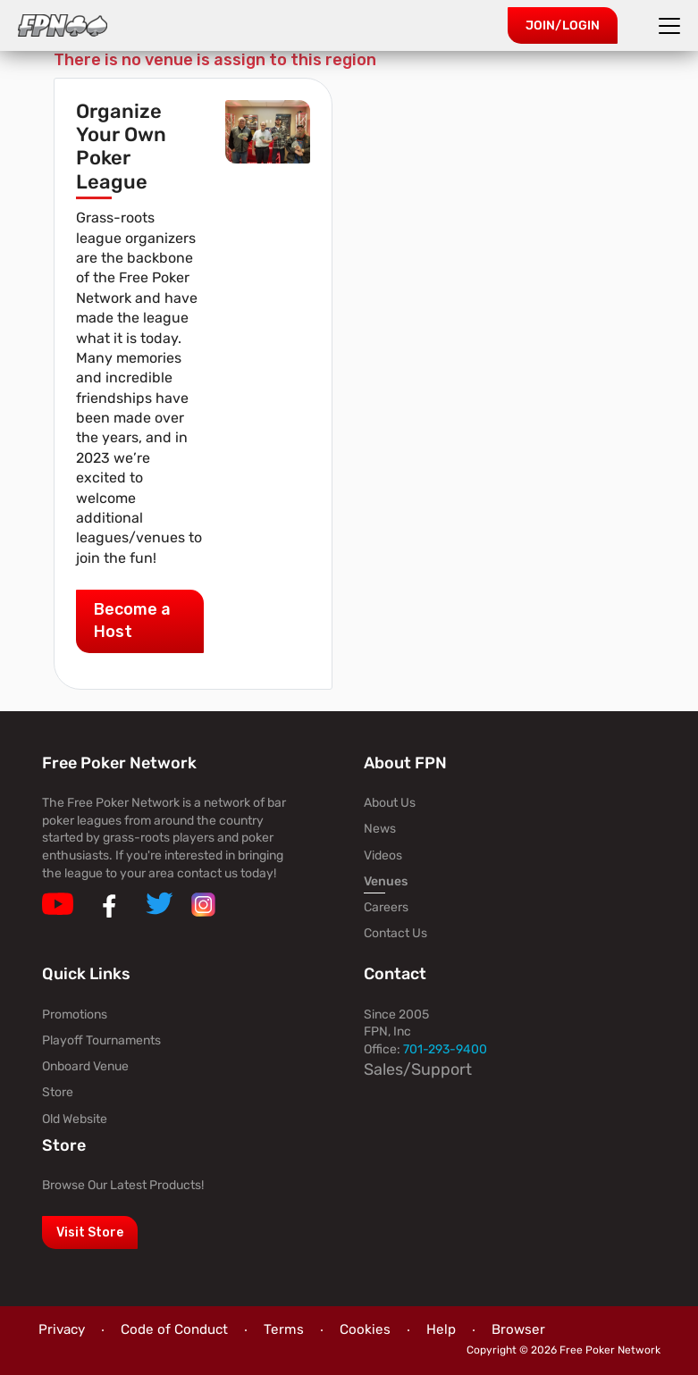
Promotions (74, 1014)
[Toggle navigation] (672, 25)
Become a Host (132, 620)
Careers (386, 907)
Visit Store (89, 1232)
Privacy (61, 1329)
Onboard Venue (85, 1066)
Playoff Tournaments (101, 1040)
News (380, 828)
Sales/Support (418, 1069)
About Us (390, 802)
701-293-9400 (445, 1049)
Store (57, 1092)
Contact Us (395, 933)
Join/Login (563, 25)
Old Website (74, 1119)
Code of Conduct (174, 1329)
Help (441, 1329)
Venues (386, 881)
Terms (284, 1329)
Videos (383, 855)
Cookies (365, 1329)
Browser (518, 1329)
